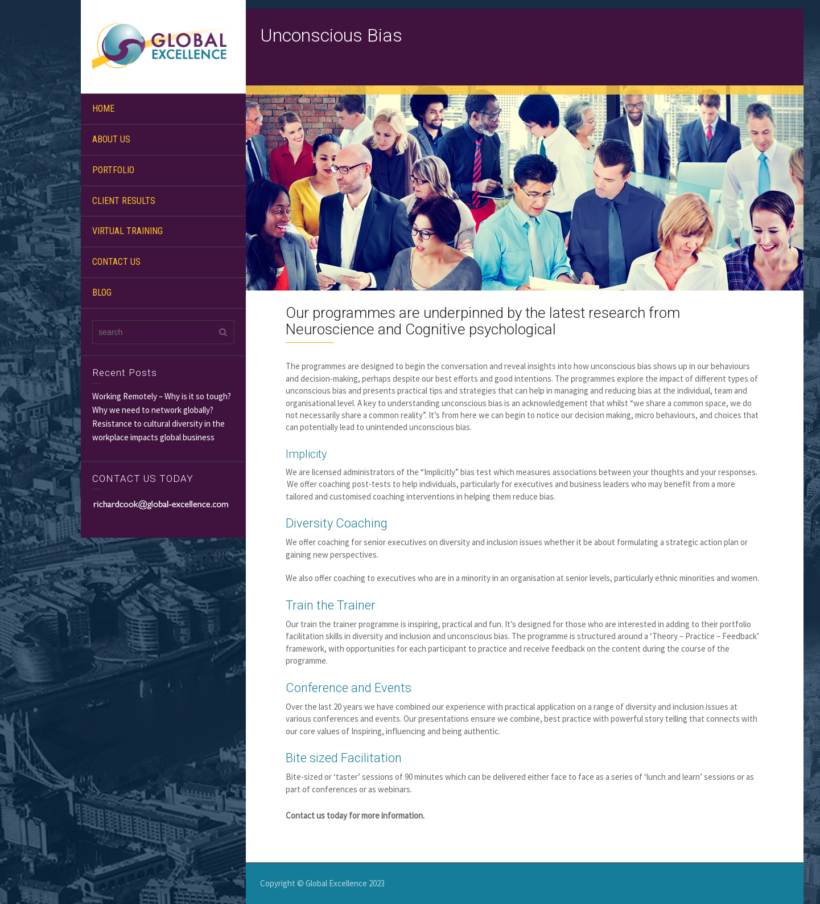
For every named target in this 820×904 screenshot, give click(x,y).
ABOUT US (111, 139)
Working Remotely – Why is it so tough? (161, 396)
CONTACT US (116, 261)
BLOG (102, 292)
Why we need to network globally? (152, 409)
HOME (103, 108)
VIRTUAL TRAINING (127, 231)
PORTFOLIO (113, 170)
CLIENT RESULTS (123, 200)
